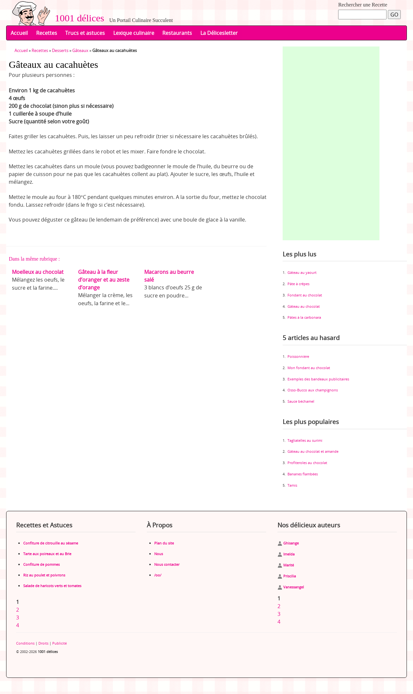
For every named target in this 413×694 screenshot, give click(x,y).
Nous (158, 553)
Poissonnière (298, 356)
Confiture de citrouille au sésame (50, 543)
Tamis (292, 485)
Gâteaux (80, 50)
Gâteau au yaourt (302, 272)
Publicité (59, 643)
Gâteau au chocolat (303, 306)
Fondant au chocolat (304, 295)
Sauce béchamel (300, 401)
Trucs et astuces (85, 32)
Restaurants (177, 32)
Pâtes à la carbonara (304, 317)
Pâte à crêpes (298, 283)
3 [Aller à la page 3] (17, 617)
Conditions (25, 643)
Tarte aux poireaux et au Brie (47, 553)
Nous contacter (166, 564)
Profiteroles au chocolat (307, 462)
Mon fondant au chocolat (308, 367)
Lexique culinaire (133, 32)
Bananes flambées (302, 473)
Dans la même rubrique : (34, 259)
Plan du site (164, 543)
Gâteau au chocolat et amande (312, 451)
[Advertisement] (331, 143)
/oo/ (157, 575)
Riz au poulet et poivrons (44, 575)
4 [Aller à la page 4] (17, 625)
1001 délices (77, 18)
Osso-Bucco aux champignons (312, 390)
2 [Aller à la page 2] (17, 609)
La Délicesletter (219, 32)
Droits (43, 643)
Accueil (19, 32)
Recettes (46, 32)
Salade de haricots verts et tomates (52, 585)
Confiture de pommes (41, 564)
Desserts (60, 50)
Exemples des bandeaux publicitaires (318, 379)
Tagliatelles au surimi (304, 440)
